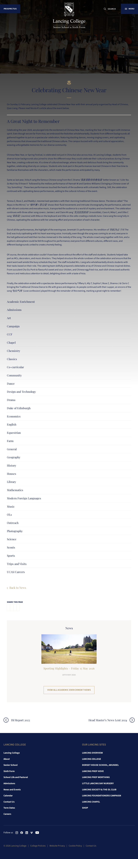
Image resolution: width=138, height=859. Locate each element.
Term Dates (9, 807)
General (12, 449)
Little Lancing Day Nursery (98, 783)
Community (14, 375)
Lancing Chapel (91, 801)
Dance (11, 383)
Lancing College (12, 752)
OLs (9, 514)
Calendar (8, 795)
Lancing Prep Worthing (96, 777)
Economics (14, 416)
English (11, 424)
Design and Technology (21, 391)
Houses (11, 474)
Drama (11, 400)
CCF (9, 334)
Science (11, 539)
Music (11, 506)
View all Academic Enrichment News (69, 690)
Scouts (11, 547)
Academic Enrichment (21, 301)
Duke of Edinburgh (19, 408)
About (7, 759)
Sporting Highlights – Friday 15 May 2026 (69, 668)
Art (9, 318)
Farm (10, 441)
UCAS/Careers (16, 572)
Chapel (11, 342)
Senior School (11, 765)
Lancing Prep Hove (93, 771)
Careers (7, 814)
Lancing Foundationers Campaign (101, 795)
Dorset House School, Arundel (100, 765)
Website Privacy (57, 845)
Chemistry (13, 351)
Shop (85, 807)
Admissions (14, 310)
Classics (12, 359)
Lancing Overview (92, 752)
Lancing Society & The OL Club (99, 789)
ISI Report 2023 (20, 720)
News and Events (12, 789)
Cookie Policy (75, 845)
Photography (15, 531)
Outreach (12, 523)
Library (11, 482)
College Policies (38, 845)
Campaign (13, 326)
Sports (11, 555)
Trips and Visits (17, 564)
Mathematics (15, 490)
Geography (13, 457)
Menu (131, 8)
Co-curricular (15, 367)
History (11, 465)
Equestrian (14, 432)
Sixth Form (9, 771)
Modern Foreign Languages (24, 498)
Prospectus (10, 8)
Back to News (17, 587)
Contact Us (9, 801)
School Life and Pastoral (16, 777)
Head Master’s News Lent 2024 (108, 720)
